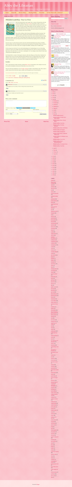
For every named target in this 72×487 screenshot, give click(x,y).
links (52, 318)
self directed (53, 423)
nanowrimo (53, 345)
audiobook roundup (54, 196)
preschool (52, 380)
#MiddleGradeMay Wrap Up (58, 115)
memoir (52, 329)
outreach (52, 364)
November (55, 102)
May (54, 113)
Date (9, 82)
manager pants (53, 321)
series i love (53, 424)
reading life (53, 397)
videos (52, 457)
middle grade (21, 77)
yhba (52, 477)
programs (52, 387)
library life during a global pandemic (54, 312)
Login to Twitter (32, 108)
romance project (54, 410)
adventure (52, 186)
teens (52, 443)
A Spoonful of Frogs (57, 64)
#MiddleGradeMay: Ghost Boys (58, 123)
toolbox (52, 448)
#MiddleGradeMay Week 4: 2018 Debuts (60, 127)
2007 (53, 174)
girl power (53, 281)
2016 (53, 158)
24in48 (52, 180)
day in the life (53, 255)
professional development (53, 385)
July (54, 110)
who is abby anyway (54, 466)
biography (53, 213)
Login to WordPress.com (26, 108)
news (52, 356)
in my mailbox (53, 300)
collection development (53, 238)
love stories (53, 319)
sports (52, 428)
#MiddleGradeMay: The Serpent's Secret (60, 144)
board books (53, 218)
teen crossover (53, 441)
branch (52, 230)
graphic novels (53, 286)
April (54, 148)
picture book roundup (55, 369)
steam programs (54, 430)
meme (52, 327)
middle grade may (27, 77)
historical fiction (54, 295)
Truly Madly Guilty (57, 45)
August (54, 108)
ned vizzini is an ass (54, 352)
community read (54, 241)
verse (52, 456)
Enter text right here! (26, 103)
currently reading (54, 251)
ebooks (52, 265)
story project (53, 431)
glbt (51, 285)
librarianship (53, 310)
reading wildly (53, 403)
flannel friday (53, 276)
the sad (52, 444)
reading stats (53, 401)
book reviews (10, 77)
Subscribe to (12, 113)
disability (52, 258)
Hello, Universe (28, 64)
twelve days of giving (55, 451)
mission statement (54, 335)
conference (53, 243)
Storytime (41, 12)
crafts (52, 248)
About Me (13, 12)
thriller (52, 446)
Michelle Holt (10, 84)
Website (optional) (36, 109)
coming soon (53, 239)
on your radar (53, 360)
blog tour (52, 216)
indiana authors (53, 302)
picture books (53, 372)
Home (7, 12)
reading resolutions (54, 398)
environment (53, 270)
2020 (53, 95)
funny (52, 278)
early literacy (53, 263)
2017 (53, 156)
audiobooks (53, 199)
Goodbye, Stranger (24, 68)
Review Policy (22, 12)
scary (52, 411)
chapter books (53, 233)
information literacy (54, 304)
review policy (53, 406)
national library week (54, 346)
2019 (53, 97)
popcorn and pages (54, 377)
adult (52, 184)
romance (52, 408)
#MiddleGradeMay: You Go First (59, 139)
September (55, 106)
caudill (52, 231)
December (55, 100)
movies (52, 337)
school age (53, 413)
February (55, 152)
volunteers (53, 459)
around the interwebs (54, 193)
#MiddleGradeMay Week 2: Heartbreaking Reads (58, 142)
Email (20, 109)
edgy (52, 267)
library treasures (54, 314)
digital (52, 256)
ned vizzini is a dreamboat (53, 350)
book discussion (54, 223)
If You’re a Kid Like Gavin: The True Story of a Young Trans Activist (59, 73)
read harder (53, 389)
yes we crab (53, 475)
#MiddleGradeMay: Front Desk (58, 145)
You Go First (29, 23)
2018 (53, 99)
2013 (53, 163)
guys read (52, 292)
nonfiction (53, 358)
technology (53, 439)
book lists (52, 225)
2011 (53, 167)
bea (51, 209)
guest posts (53, 290)
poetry (52, 374)
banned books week (54, 204)
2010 (53, 169)
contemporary (15, 77)
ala (51, 190)
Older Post (46, 121)
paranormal (53, 368)
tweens (52, 449)
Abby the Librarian (18, 5)
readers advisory (54, 392)
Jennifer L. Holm (57, 37)
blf (51, 214)
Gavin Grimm (56, 75)
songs (52, 426)
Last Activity (16, 82)
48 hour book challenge (53, 183)
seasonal (52, 421)
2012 (53, 165)
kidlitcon (52, 308)
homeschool (53, 298)
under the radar (53, 454)
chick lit (52, 235)
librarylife (53, 316)
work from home (54, 472)
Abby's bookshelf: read (61, 33)
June (54, 112)
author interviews (54, 200)
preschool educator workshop (54, 383)
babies (52, 202)
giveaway (52, 283)
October (54, 104)
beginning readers (54, 211)
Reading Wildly (33, 12)
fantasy (52, 272)
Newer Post (7, 121)
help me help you (54, 293)
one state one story (54, 361)
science (52, 415)
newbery (52, 355)
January (54, 153)
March (54, 150)
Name (7, 109)
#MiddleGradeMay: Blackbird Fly (59, 131)
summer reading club (54, 436)
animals (52, 191)
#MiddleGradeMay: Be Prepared (59, 129)
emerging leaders (54, 268)
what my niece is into (54, 463)
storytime (52, 433)
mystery (52, 343)
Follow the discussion (46, 80)
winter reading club (54, 469)
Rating (12, 82)
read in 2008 (53, 391)
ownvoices (53, 366)
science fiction (53, 419)
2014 (53, 161)
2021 (53, 93)
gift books (53, 280)
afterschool (53, 188)
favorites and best (54, 273)
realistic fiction (53, 405)
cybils (52, 253)
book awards (53, 219)
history (52, 297)
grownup (52, 288)
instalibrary (53, 306)
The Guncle (56, 54)
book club (53, 221)
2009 (53, 171)
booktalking (53, 228)
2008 (53, 173)
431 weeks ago (15, 84)
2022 (53, 91)
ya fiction (52, 473)
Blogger (38, 484)
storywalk (52, 435)
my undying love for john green (54, 341)
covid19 (52, 246)
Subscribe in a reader (55, 23)
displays (52, 260)
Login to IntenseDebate (19, 108)
